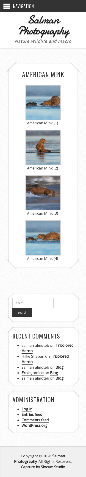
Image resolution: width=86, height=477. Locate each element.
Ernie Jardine (33, 372)
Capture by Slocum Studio (43, 466)
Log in (27, 409)
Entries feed (32, 414)
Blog (59, 367)
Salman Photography (43, 25)
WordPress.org (34, 425)
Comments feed (35, 419)
